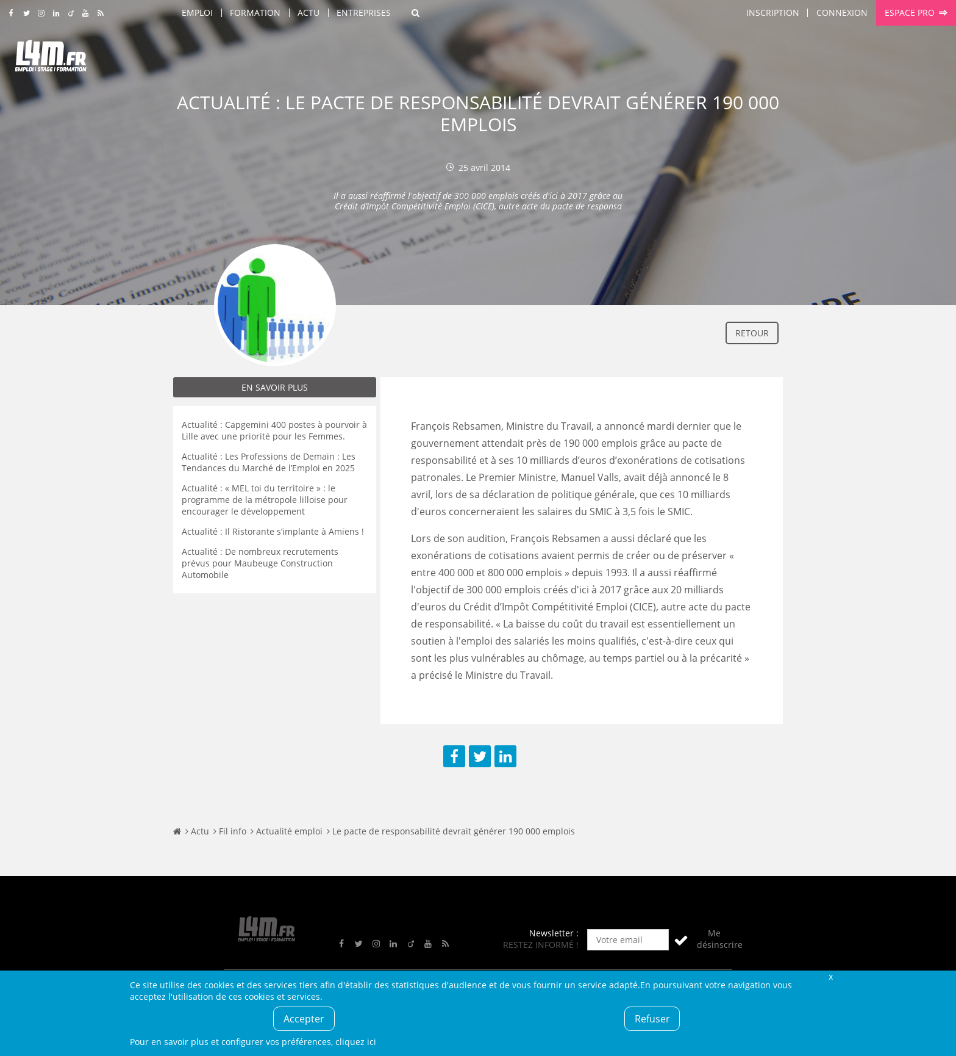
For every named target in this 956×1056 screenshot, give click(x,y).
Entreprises (364, 12)
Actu (308, 12)
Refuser (652, 1018)
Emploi (197, 12)
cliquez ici (355, 1041)
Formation (255, 12)
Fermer (830, 976)
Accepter (304, 1018)
